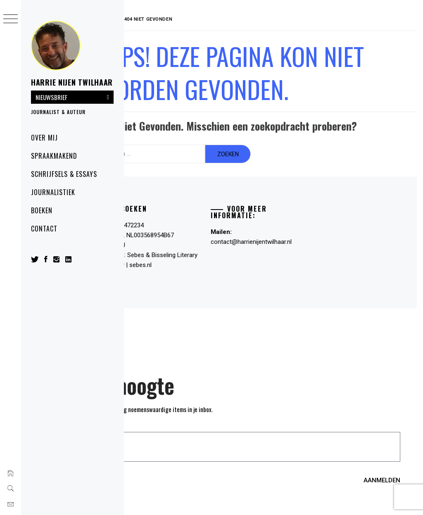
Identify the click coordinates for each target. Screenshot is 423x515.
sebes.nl (194, 261)
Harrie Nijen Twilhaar (72, 82)
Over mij (44, 138)
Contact (44, 229)
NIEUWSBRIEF (51, 97)
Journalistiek (53, 192)
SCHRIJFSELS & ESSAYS (64, 174)
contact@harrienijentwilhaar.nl (272, 238)
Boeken (41, 210)
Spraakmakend (54, 156)
